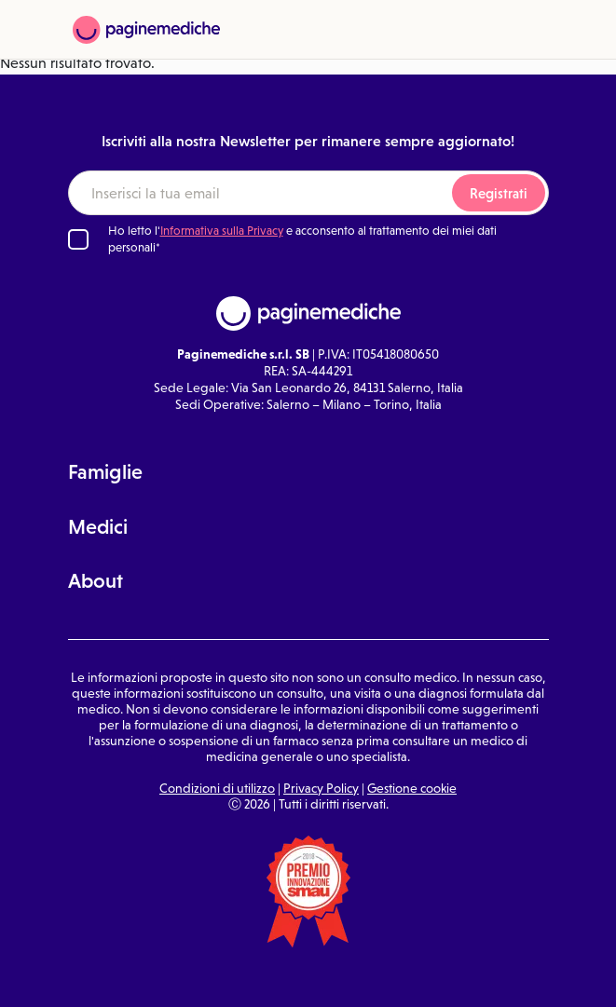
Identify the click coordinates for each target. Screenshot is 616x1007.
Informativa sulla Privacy (221, 231)
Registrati (498, 193)
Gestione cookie (412, 788)
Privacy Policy (321, 788)
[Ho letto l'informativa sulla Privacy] (78, 239)
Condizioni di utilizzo (217, 788)
